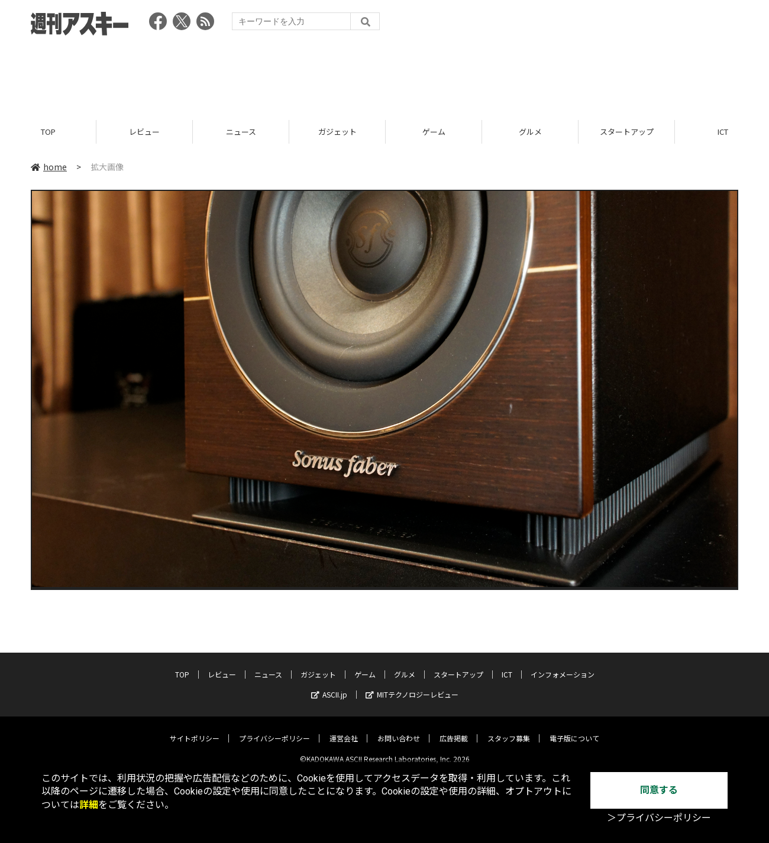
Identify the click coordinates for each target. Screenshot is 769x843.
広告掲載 (454, 729)
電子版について (574, 729)
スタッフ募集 (508, 729)
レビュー (144, 131)
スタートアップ (627, 131)
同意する (659, 790)
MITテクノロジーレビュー (412, 685)
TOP (48, 131)
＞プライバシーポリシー (659, 817)
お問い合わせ (398, 729)
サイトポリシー (194, 729)
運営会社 (343, 729)
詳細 (88, 804)
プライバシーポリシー (274, 729)
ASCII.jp (329, 685)
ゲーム (433, 131)
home (49, 167)
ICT (507, 665)
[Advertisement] (384, 73)
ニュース (241, 131)
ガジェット (337, 131)
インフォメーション (562, 665)
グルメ (530, 131)
